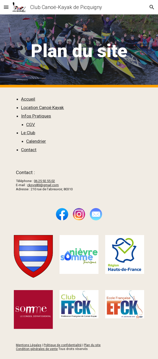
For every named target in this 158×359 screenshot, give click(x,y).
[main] (79, 51)
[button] (6, 7)
